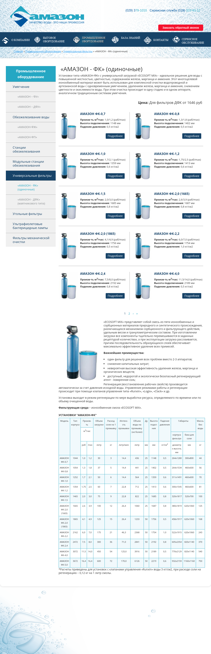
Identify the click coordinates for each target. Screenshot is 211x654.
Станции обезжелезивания (26, 149)
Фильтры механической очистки (31, 240)
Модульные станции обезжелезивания (28, 163)
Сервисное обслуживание (193, 40)
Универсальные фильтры (77, 51)
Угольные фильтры (27, 214)
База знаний (130, 38)
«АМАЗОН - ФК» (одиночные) (28, 187)
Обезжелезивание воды (31, 117)
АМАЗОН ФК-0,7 (92, 114)
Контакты (160, 40)
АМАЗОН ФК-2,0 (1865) (97, 234)
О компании (20, 40)
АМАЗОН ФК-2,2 (166, 234)
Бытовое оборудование (54, 39)
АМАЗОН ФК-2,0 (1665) (172, 194)
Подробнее (115, 136)
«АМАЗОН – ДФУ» (29, 107)
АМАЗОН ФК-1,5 (92, 194)
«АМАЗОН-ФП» (27, 137)
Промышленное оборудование (94, 39)
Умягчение (21, 87)
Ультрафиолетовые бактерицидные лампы (30, 226)
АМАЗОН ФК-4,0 (166, 273)
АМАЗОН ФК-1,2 (166, 154)
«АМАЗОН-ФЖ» (27, 127)
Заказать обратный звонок (181, 27)
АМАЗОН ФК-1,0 (92, 154)
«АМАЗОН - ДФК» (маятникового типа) (31, 201)
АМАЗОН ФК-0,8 (166, 114)
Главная (18, 51)
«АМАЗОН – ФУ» (28, 96)
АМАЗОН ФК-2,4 (92, 273)
